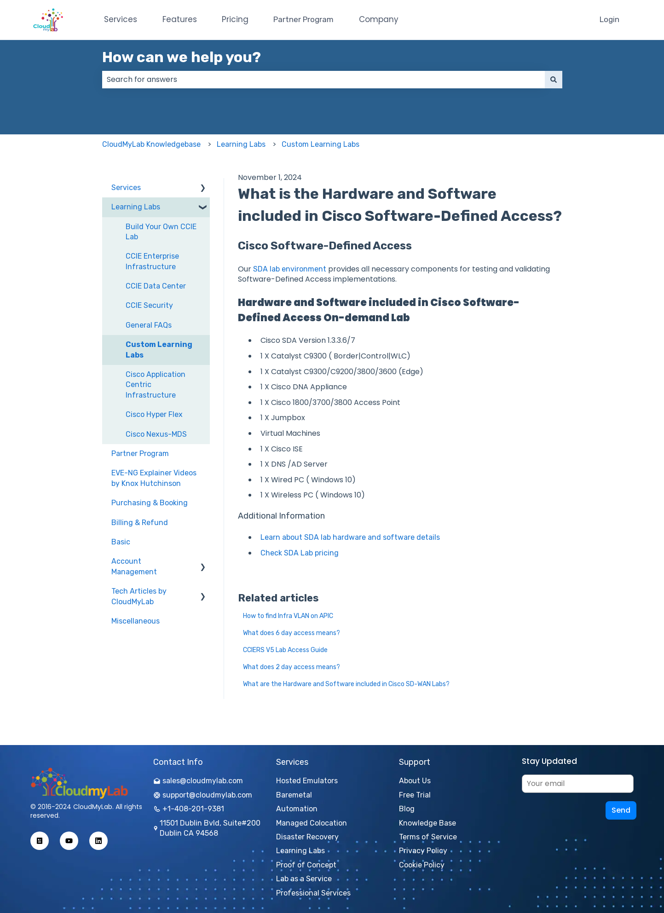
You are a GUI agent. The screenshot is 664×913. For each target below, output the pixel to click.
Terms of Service (428, 836)
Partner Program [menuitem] (140, 453)
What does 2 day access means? (291, 667)
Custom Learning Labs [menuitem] (159, 349)
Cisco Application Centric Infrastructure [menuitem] (155, 384)
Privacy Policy (423, 850)
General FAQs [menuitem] (149, 325)
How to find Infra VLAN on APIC (288, 616)
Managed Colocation (311, 823)
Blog (407, 808)
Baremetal (294, 795)
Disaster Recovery (307, 836)
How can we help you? (181, 57)
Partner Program (303, 19)
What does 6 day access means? (291, 633)
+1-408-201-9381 (188, 808)
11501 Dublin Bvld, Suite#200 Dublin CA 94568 (206, 828)
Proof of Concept (306, 865)
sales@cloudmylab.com (198, 780)
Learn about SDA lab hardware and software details (350, 537)
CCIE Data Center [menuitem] (156, 286)
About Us (415, 780)
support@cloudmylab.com (202, 795)
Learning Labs (241, 144)
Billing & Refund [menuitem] (139, 522)
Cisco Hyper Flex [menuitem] (154, 414)
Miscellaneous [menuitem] (135, 621)
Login (609, 19)
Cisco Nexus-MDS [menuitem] (156, 434)
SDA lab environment (289, 269)
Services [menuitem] (126, 187)
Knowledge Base (427, 823)
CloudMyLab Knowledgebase (151, 144)
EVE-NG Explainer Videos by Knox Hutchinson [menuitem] (153, 477)
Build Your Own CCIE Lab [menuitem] (161, 231)
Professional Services (313, 893)
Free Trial (415, 795)
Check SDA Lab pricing (299, 553)
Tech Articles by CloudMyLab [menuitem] (139, 596)
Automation (297, 808)
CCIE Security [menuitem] (149, 305)
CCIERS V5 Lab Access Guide (285, 650)
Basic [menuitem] (120, 541)
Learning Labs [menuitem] (135, 206)
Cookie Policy (422, 865)
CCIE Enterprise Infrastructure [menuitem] (152, 261)
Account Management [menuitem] (134, 566)
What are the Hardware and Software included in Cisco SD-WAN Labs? (346, 684)
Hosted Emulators (307, 780)
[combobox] (323, 79)
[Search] (553, 79)
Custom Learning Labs (320, 144)
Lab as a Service (304, 878)
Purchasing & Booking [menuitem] (149, 502)
